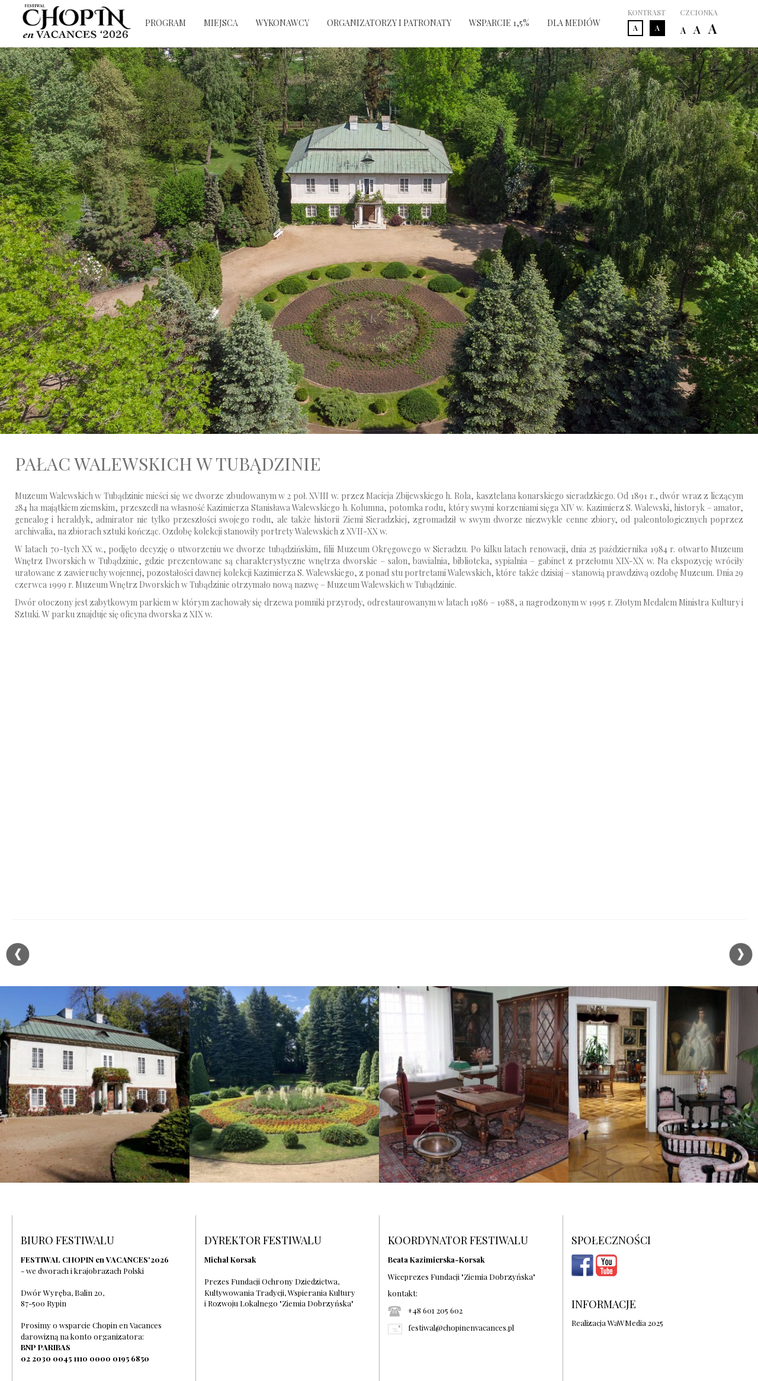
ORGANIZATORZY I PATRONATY (389, 22)
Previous (17, 955)
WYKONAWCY (282, 22)
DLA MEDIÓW (573, 22)
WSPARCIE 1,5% (499, 22)
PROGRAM (165, 22)
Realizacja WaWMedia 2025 (617, 1323)
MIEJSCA (221, 22)
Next (740, 955)
